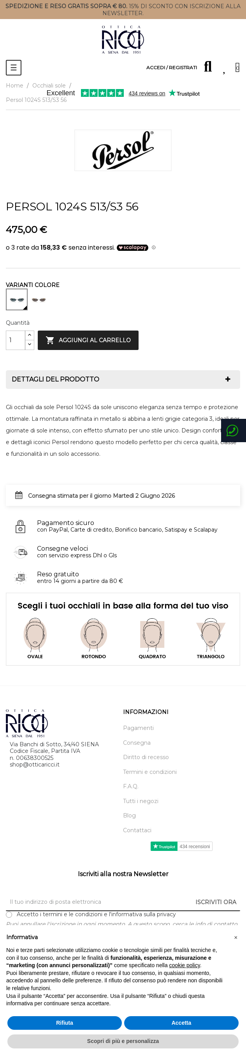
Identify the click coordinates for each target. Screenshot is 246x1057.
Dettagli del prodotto (55, 379)
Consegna (137, 743)
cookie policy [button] (184, 965)
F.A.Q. (131, 786)
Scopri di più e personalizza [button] (123, 1041)
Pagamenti (138, 728)
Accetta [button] (182, 1023)
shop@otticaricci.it (35, 764)
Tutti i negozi (140, 801)
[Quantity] (15, 340)
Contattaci (137, 830)
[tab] (123, 379)
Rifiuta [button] (64, 1023)
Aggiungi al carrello (88, 340)
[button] (236, 937)
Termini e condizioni (150, 772)
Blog (129, 815)
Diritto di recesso (146, 757)
